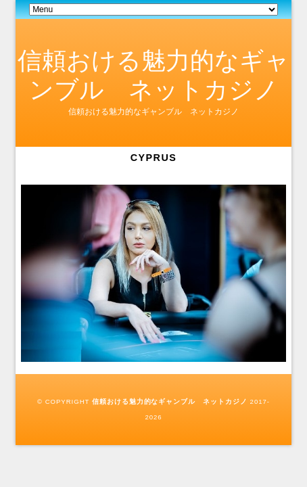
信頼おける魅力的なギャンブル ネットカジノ (169, 401)
